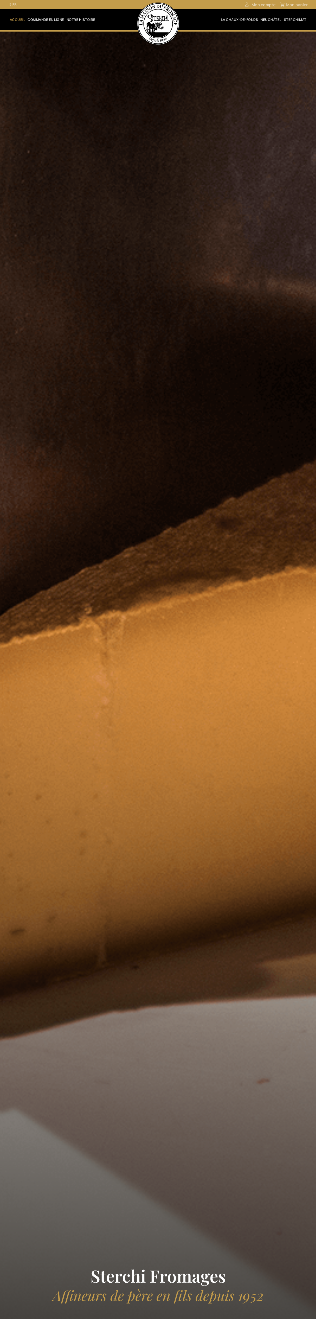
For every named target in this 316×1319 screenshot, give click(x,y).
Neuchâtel (271, 20)
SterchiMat (295, 20)
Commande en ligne (46, 20)
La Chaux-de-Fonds (239, 20)
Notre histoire (81, 20)
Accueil (17, 20)
